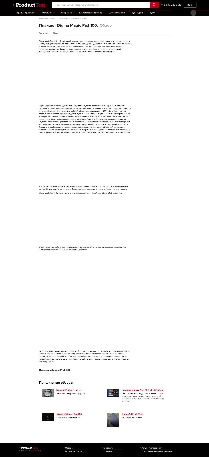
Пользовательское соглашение (157, 451)
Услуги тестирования (152, 448)
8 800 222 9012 (171, 4)
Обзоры (69, 448)
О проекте (108, 448)
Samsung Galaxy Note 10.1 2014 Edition (142, 390)
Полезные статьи (73, 451)
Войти (190, 5)
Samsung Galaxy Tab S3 (68, 390)
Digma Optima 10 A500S (69, 414)
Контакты (107, 451)
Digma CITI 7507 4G (133, 414)
